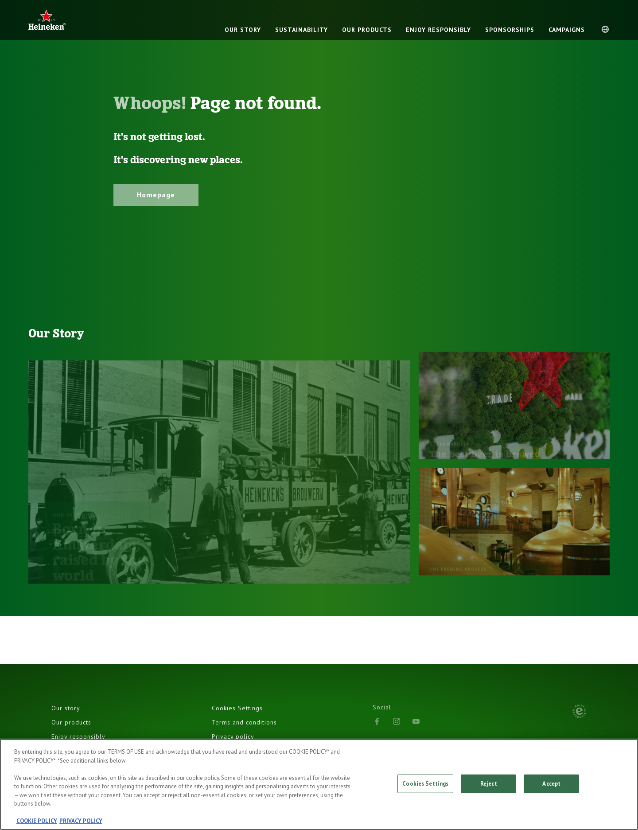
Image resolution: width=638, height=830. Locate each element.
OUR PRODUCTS (367, 30)
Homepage (156, 194)
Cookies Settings (237, 708)
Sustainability (301, 30)
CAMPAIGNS (567, 30)
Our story (65, 708)
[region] (319, 784)
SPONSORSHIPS (509, 30)
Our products (71, 722)
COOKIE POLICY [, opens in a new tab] (36, 821)
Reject (488, 783)
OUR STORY (243, 30)
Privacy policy (233, 736)
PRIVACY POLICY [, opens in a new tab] (80, 821)
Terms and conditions (244, 722)
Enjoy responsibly (78, 736)
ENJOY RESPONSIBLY (438, 30)
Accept (551, 783)
